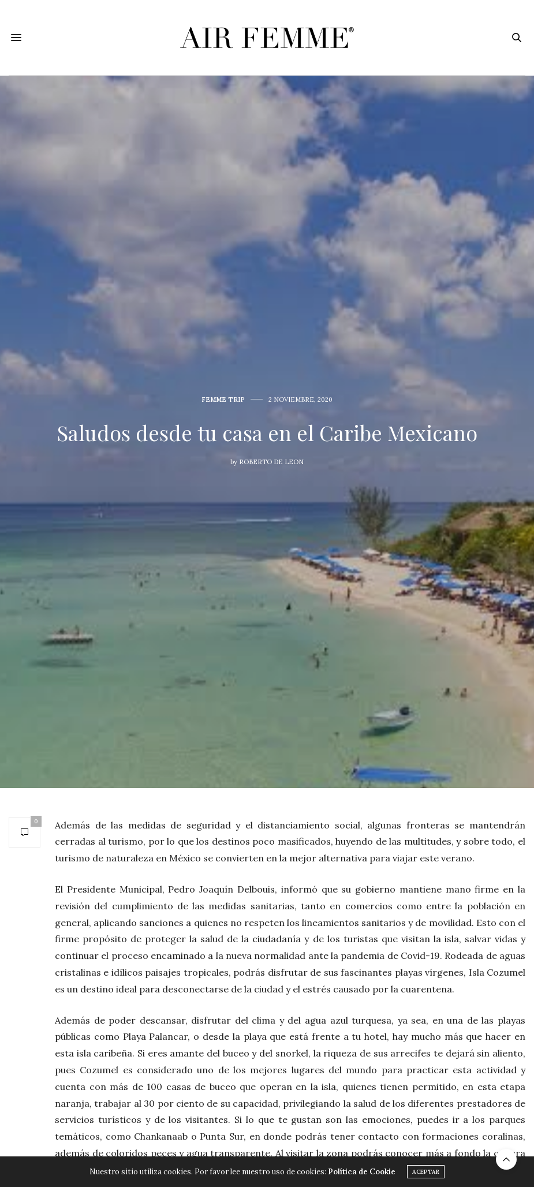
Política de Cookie (361, 1172)
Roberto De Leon (271, 462)
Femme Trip (223, 400)
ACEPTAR (425, 1171)
